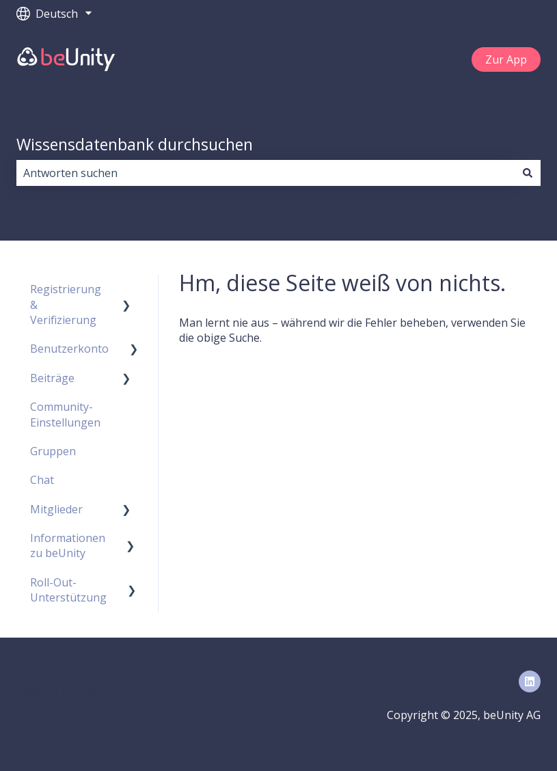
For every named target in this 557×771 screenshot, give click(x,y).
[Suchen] (528, 173)
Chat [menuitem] (42, 479)
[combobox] (265, 173)
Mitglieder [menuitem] (56, 509)
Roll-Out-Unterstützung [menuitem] (68, 590)
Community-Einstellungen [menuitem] (65, 414)
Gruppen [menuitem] (53, 451)
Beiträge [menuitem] (52, 377)
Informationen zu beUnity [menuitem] (67, 545)
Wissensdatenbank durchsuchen (134, 144)
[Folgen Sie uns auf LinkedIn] (530, 681)
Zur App (506, 59)
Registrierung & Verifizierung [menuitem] (65, 304)
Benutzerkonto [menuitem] (69, 348)
